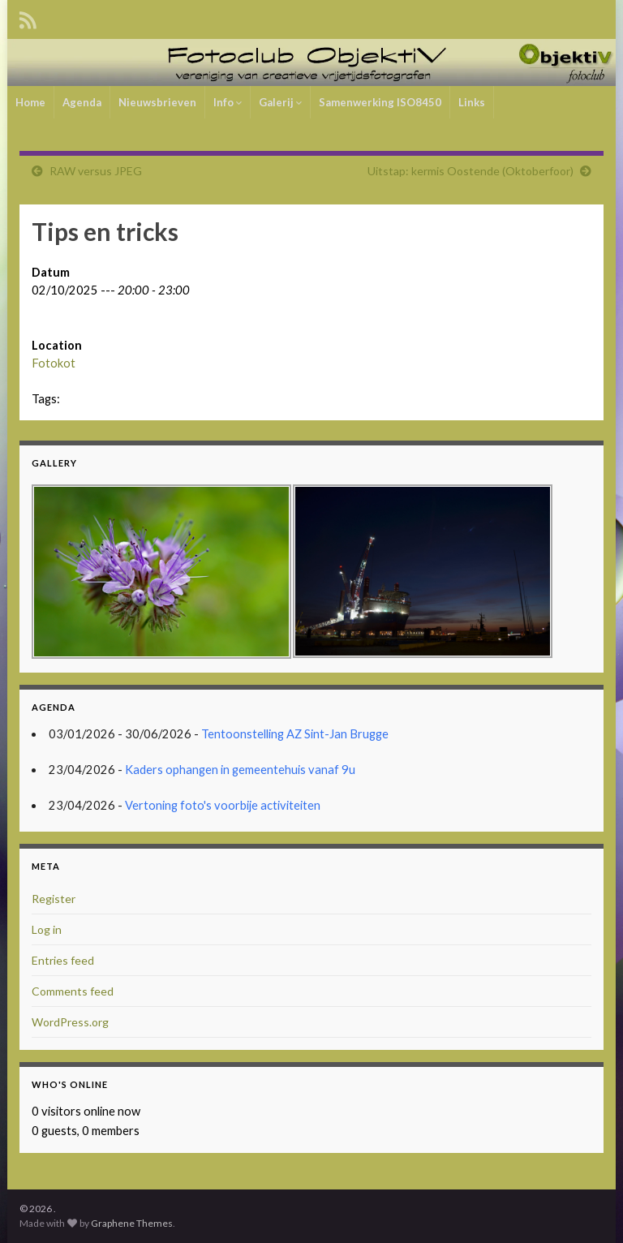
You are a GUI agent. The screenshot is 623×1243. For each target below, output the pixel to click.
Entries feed (63, 960)
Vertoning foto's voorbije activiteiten (222, 805)
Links (471, 102)
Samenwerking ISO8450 (380, 102)
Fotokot (53, 363)
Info (227, 102)
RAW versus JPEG (95, 171)
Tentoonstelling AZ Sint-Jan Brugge (295, 734)
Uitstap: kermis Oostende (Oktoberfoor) (470, 171)
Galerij (280, 102)
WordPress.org (70, 1022)
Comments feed (73, 991)
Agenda (81, 102)
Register (53, 898)
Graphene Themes (132, 1223)
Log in (47, 929)
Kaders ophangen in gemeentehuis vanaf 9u (240, 769)
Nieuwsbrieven (157, 102)
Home (30, 102)
